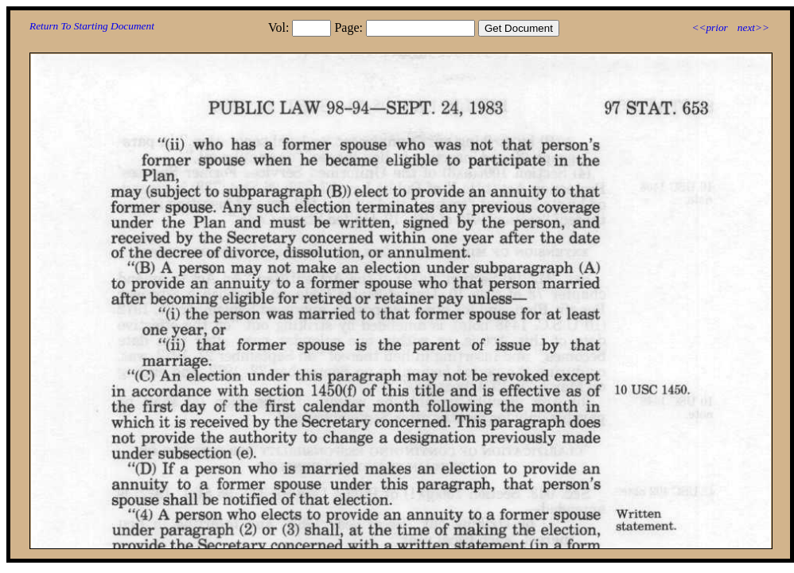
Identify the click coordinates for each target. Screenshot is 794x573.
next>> (753, 27)
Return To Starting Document (91, 26)
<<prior (709, 27)
